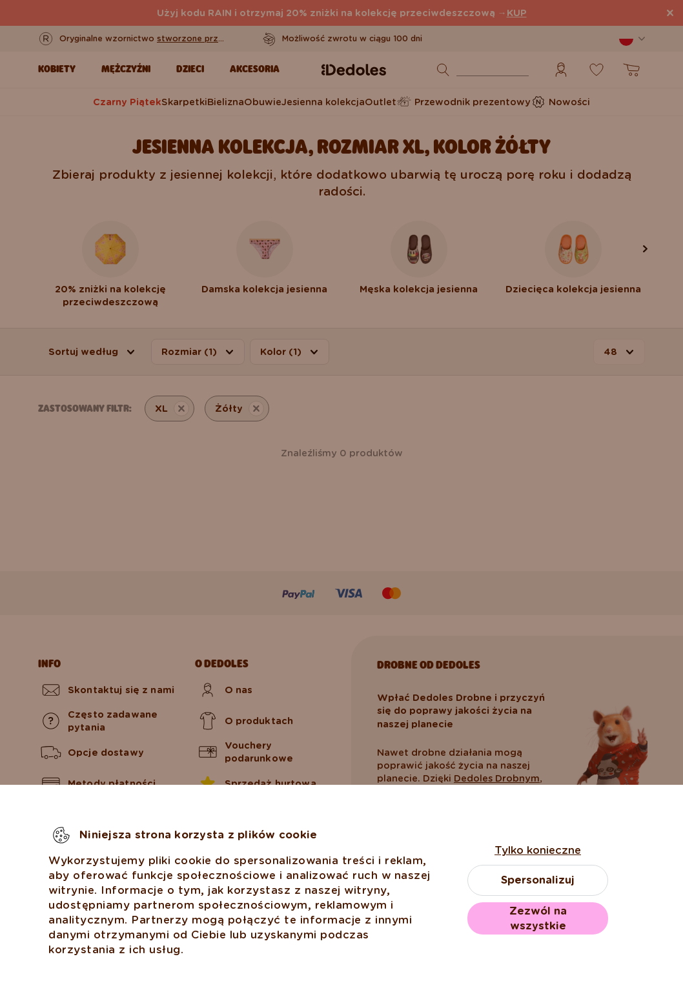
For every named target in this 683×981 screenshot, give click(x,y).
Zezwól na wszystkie (538, 918)
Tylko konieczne (537, 850)
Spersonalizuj (538, 880)
